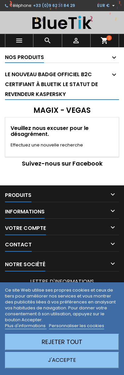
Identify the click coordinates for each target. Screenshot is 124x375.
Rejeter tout (62, 342)
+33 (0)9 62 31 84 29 (54, 5)
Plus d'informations (26, 326)
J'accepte (62, 360)
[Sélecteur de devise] (106, 5)
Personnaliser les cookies (76, 326)
